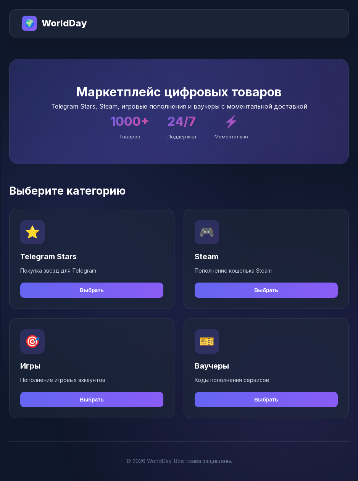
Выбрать (92, 290)
